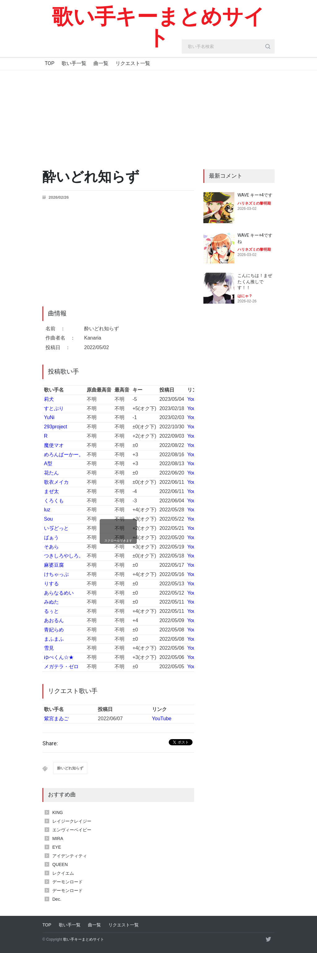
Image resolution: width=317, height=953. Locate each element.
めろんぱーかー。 (64, 454)
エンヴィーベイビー (71, 829)
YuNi (49, 417)
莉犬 (49, 399)
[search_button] (268, 46)
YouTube (162, 718)
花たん (51, 472)
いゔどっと (56, 528)
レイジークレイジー (71, 821)
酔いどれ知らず (70, 768)
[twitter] (268, 939)
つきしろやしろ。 (64, 555)
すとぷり (54, 408)
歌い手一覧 (74, 63)
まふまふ (54, 639)
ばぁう (51, 537)
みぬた (51, 601)
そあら (51, 546)
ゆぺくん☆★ (59, 657)
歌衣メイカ (56, 482)
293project (55, 426)
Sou (48, 519)
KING (57, 812)
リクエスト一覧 (132, 63)
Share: (50, 743)
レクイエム (63, 873)
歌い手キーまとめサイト (158, 27)
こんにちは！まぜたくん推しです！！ (254, 281)
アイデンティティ (69, 855)
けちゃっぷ (56, 574)
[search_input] (228, 46)
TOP (49, 63)
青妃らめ (54, 629)
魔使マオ (54, 445)
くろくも (54, 500)
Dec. (56, 899)
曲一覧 (100, 63)
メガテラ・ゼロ (61, 666)
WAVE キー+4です (254, 195)
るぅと (51, 611)
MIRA (57, 838)
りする (51, 583)
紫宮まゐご (56, 718)
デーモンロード (67, 881)
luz (47, 509)
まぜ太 (51, 491)
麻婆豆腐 (54, 565)
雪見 (49, 648)
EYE (56, 847)
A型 (48, 463)
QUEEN (60, 864)
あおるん (54, 620)
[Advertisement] (158, 116)
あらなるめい (59, 593)
